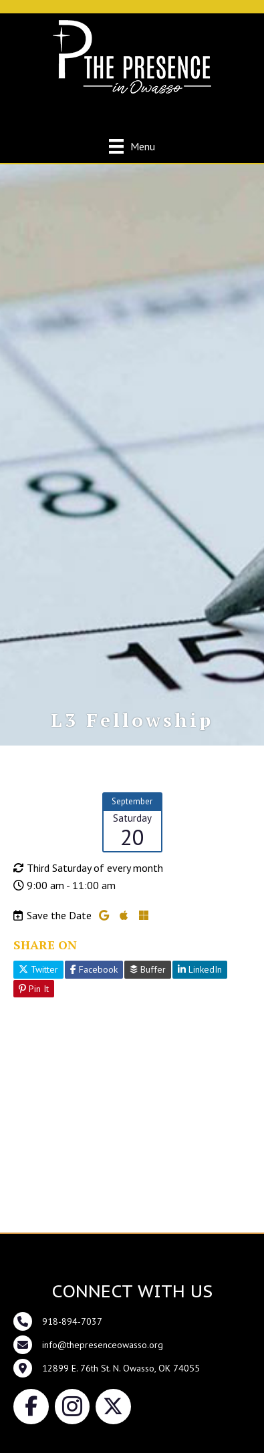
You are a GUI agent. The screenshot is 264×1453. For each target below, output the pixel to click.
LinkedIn (200, 969)
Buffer (148, 969)
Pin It (34, 989)
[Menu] (132, 146)
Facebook (94, 969)
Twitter (38, 969)
